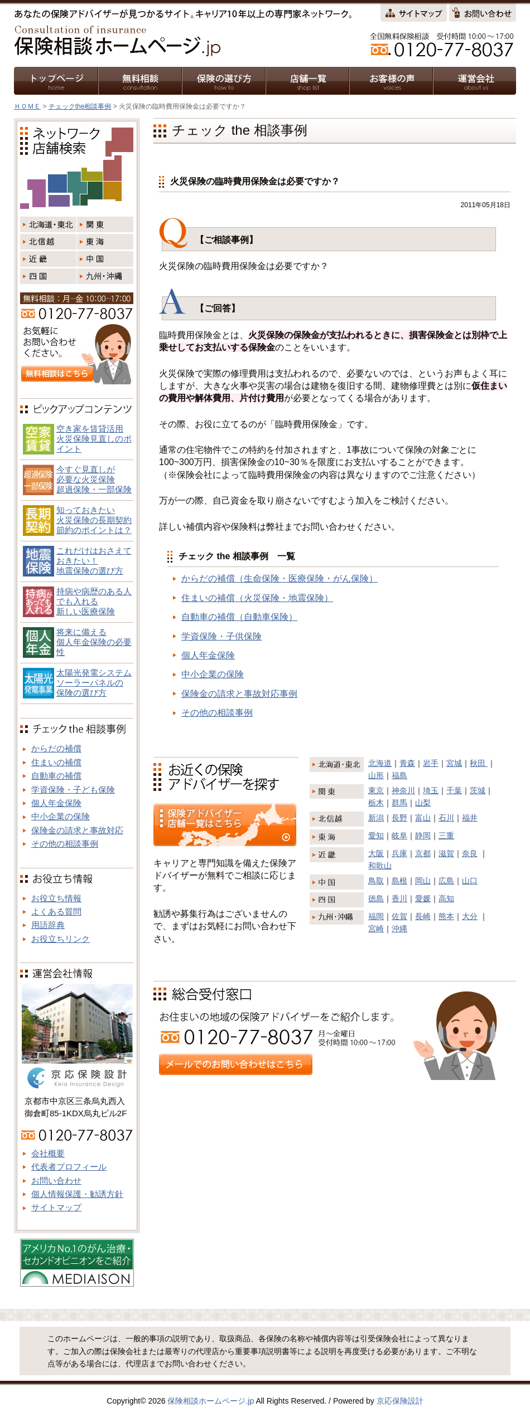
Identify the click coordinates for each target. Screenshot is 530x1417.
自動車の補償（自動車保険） (239, 617)
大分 (470, 916)
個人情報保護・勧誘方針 (77, 1194)
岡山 (423, 880)
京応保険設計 (400, 1400)
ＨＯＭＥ (27, 106)
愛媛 (423, 898)
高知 (446, 898)
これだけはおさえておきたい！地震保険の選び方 (94, 560)
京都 (423, 853)
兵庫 (399, 853)
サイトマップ (56, 1207)
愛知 (376, 835)
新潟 (376, 817)
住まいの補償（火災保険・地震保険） (257, 598)
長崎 (423, 916)
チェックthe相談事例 (80, 106)
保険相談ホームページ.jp (210, 1400)
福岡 (376, 916)
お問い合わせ (56, 1180)
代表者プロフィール (69, 1166)
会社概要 (48, 1153)
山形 (376, 775)
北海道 (380, 763)
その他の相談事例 (217, 712)
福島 (399, 775)
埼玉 (431, 790)
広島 (446, 880)
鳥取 (376, 880)
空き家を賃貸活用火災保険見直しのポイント (94, 438)
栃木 (376, 802)
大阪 (376, 853)
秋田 (479, 763)
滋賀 (446, 853)
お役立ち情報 (56, 898)
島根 (399, 880)
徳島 (376, 898)
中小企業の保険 (212, 674)
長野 (399, 817)
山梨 (423, 802)
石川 (446, 817)
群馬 (399, 802)
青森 (407, 763)
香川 (399, 898)
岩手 (431, 763)
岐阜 (399, 835)
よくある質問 (56, 911)
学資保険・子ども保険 (73, 789)
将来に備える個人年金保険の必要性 (94, 642)
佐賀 (399, 916)
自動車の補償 (56, 775)
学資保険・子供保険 (221, 636)
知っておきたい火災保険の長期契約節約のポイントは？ (94, 520)
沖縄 (399, 928)
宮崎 (376, 928)
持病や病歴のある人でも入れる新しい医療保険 (94, 601)
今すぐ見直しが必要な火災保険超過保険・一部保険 (94, 479)
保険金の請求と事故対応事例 (239, 693)
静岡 (423, 835)
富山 (423, 817)
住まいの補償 (56, 762)
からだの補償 (56, 748)
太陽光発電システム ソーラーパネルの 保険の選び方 (94, 682)
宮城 (454, 763)
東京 (376, 790)
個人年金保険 (208, 655)
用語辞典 (48, 925)
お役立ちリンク (60, 939)
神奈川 (403, 790)
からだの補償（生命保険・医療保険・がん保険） (279, 578)
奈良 (470, 853)
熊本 (446, 916)
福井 (470, 817)
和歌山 (380, 865)
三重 (446, 835)
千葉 (454, 790)
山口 (470, 880)
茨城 (477, 790)
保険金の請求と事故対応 (77, 830)
